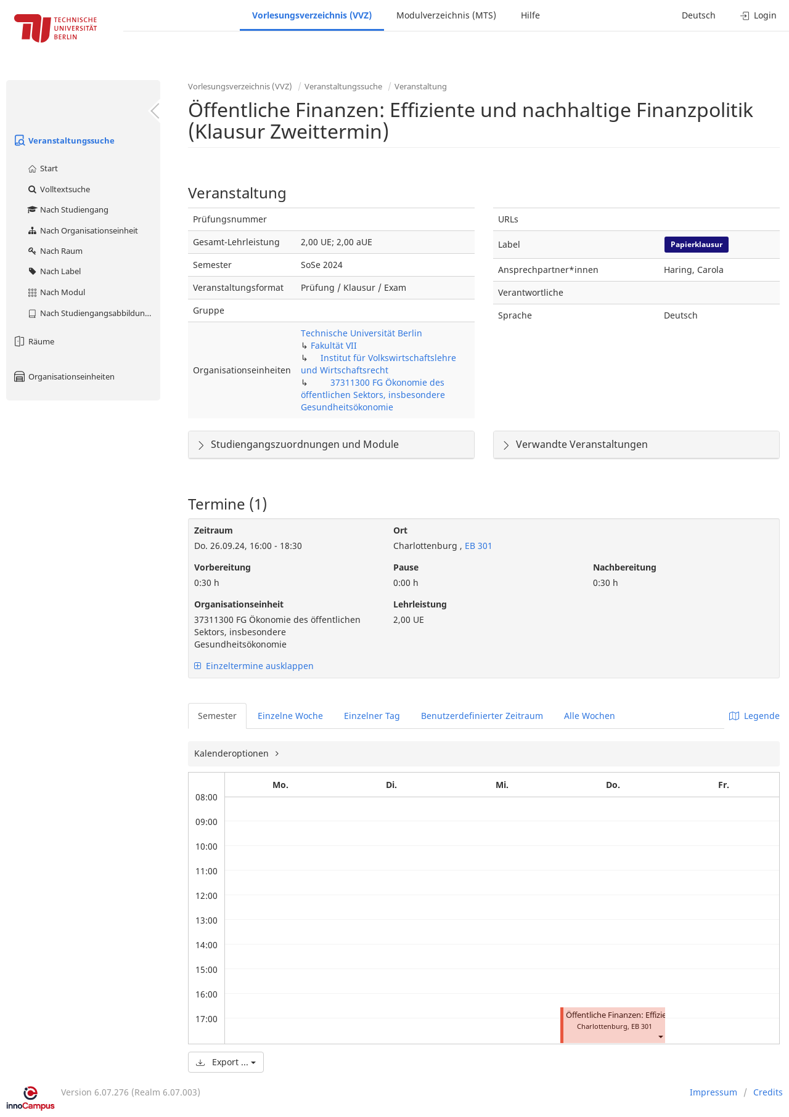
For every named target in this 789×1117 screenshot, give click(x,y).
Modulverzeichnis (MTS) (446, 15)
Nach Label (54, 271)
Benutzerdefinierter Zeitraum (482, 715)
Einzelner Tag (372, 715)
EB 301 (477, 545)
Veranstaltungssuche (63, 140)
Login (758, 15)
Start (42, 168)
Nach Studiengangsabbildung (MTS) (93, 313)
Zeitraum (213, 530)
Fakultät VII (334, 345)
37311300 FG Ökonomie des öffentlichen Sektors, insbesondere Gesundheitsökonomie (373, 394)
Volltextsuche (58, 189)
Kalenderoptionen (232, 753)
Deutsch (699, 15)
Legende (754, 715)
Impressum (713, 1092)
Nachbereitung (624, 567)
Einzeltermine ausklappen (254, 666)
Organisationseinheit (239, 604)
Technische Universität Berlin (361, 333)
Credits (768, 1092)
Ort (400, 530)
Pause (406, 567)
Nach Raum (55, 250)
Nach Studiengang (67, 209)
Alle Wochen (589, 715)
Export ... (226, 1062)
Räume (33, 341)
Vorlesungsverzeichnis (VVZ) (312, 15)
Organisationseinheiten (63, 376)
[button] (660, 1036)
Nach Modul (56, 292)
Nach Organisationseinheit (82, 230)
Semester (217, 715)
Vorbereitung (222, 567)
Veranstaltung (420, 86)
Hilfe (530, 15)
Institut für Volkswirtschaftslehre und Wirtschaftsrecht (378, 364)
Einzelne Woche (290, 715)
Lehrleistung (420, 604)
